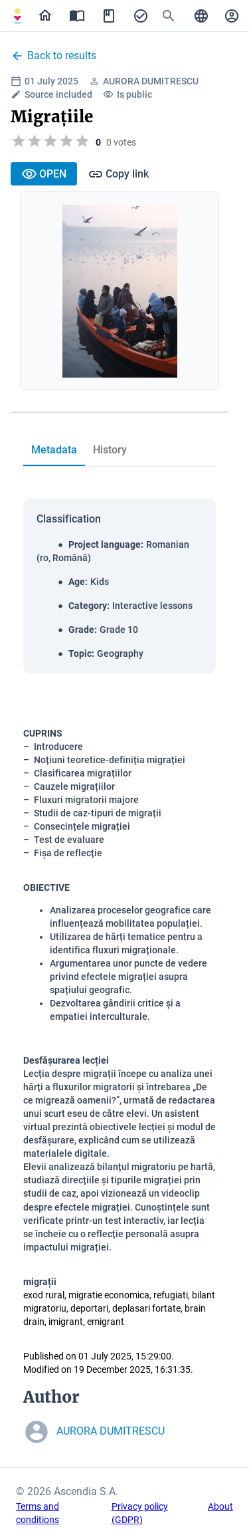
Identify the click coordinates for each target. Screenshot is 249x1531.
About (220, 1506)
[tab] (54, 450)
